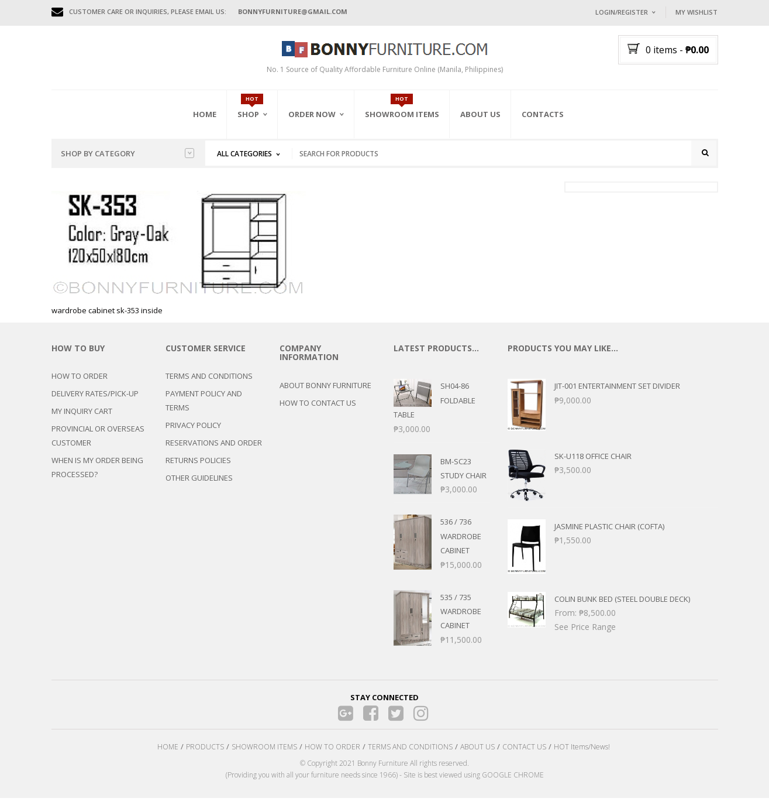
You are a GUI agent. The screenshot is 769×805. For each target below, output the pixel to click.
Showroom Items (402, 114)
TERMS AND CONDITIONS (209, 383)
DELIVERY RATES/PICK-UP (95, 401)
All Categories (244, 154)
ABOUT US (477, 754)
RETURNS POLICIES (198, 468)
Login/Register (621, 12)
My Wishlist (696, 12)
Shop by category (127, 153)
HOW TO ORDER (79, 383)
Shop (248, 114)
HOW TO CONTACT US (318, 410)
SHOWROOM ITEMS (264, 754)
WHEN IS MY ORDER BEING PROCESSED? (97, 475)
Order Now (312, 114)
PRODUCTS (205, 754)
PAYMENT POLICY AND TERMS (203, 408)
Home (204, 114)
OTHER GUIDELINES (199, 485)
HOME (167, 754)
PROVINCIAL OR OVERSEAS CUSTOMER (97, 443)
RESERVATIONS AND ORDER (213, 450)
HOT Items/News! (582, 754)
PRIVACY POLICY (193, 432)
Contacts (543, 114)
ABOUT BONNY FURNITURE (325, 392)
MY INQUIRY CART (81, 418)
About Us (480, 114)
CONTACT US (524, 754)
